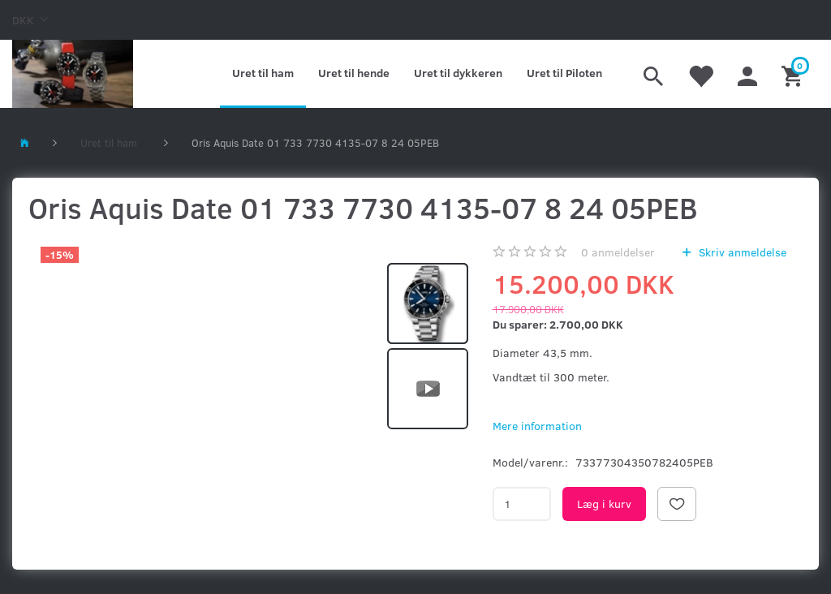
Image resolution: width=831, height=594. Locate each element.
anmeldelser (618, 252)
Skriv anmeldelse (740, 252)
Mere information (537, 425)
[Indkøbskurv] (794, 74)
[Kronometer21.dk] (72, 74)
